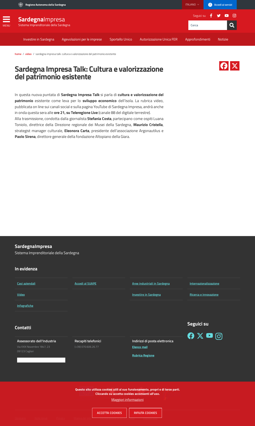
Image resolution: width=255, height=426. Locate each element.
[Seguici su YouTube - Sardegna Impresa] (209, 336)
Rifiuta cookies (145, 412)
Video (28, 54)
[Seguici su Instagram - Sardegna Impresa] (218, 336)
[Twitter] (217, 15)
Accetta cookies (109, 412)
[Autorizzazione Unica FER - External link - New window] (158, 39)
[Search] (232, 25)
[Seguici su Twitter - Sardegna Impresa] (200, 336)
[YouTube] (225, 15)
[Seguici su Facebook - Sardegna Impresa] (190, 336)
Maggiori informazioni (127, 399)
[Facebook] (209, 15)
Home (18, 54)
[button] (192, 4)
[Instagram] (233, 15)
